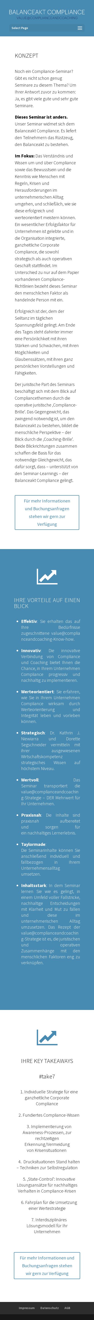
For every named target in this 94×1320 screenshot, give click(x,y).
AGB (67, 1308)
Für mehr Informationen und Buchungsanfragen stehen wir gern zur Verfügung (47, 512)
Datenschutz (49, 1308)
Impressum (27, 1308)
